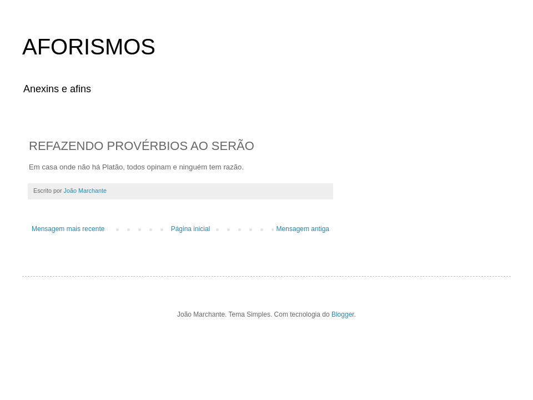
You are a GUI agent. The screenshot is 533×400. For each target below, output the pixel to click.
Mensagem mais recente (68, 229)
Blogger (342, 314)
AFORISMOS (88, 46)
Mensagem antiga (302, 229)
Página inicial (190, 229)
